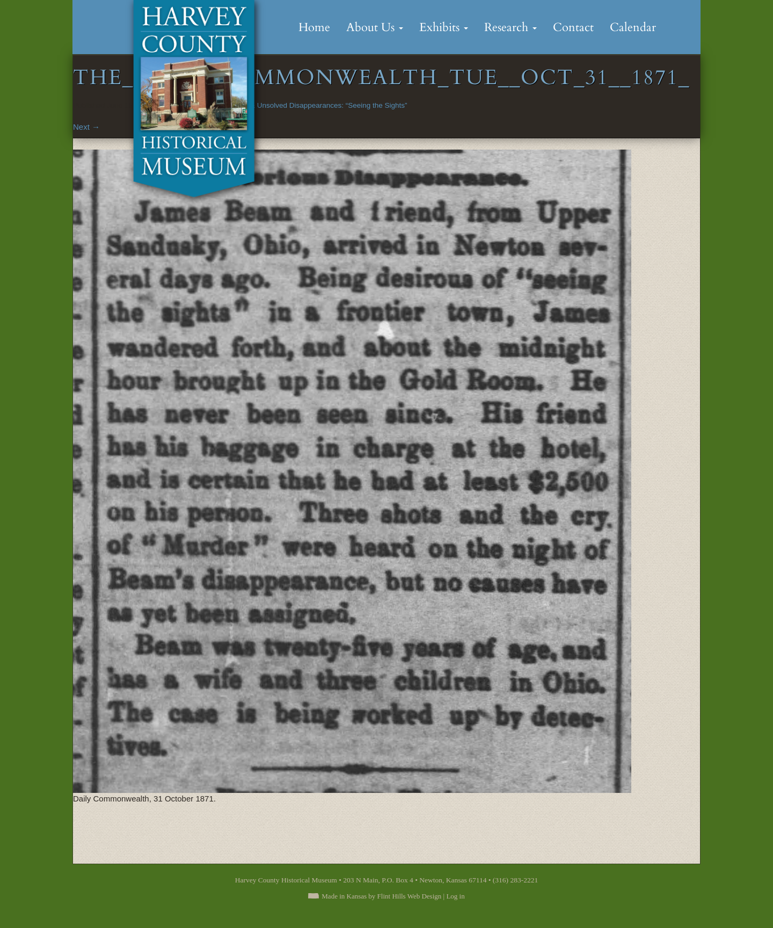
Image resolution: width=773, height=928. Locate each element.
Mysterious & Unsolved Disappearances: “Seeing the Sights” (310, 105)
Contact (573, 27)
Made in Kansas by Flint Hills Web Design (381, 896)
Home (314, 27)
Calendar (633, 27)
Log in (455, 896)
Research (510, 27)
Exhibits (443, 27)
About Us (374, 27)
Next (86, 126)
